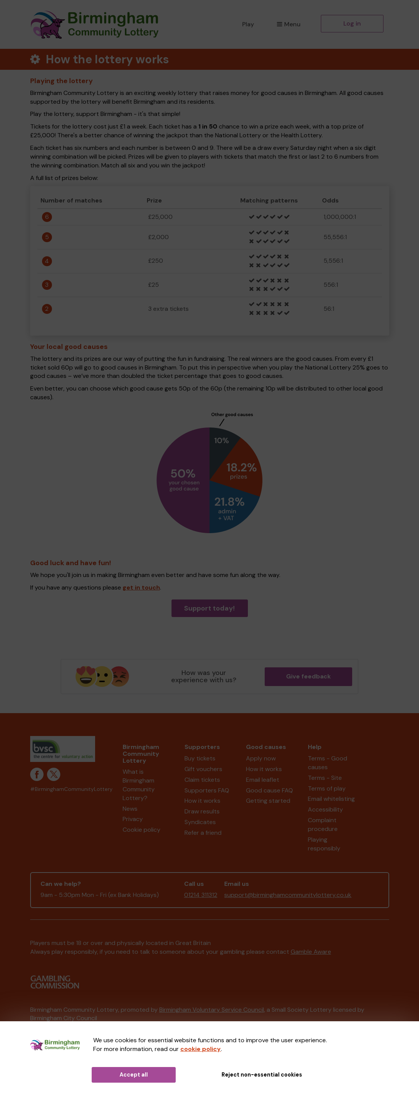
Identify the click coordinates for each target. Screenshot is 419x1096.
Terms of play (327, 788)
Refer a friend (203, 833)
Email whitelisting (331, 799)
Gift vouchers (203, 769)
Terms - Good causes (327, 762)
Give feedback (308, 676)
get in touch (141, 587)
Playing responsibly (324, 844)
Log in (352, 23)
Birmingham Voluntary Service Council (211, 1010)
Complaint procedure (323, 824)
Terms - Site (325, 778)
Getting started (268, 801)
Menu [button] (288, 24)
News (130, 809)
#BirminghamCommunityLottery (71, 789)
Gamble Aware (311, 952)
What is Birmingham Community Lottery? (139, 785)
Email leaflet (262, 780)
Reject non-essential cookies (262, 1074)
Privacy (133, 819)
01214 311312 (200, 895)
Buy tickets (199, 758)
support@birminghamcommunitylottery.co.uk (287, 895)
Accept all (134, 1074)
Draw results (202, 811)
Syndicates (200, 822)
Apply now (261, 758)
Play (248, 24)
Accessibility (325, 809)
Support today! (209, 608)
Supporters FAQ (206, 790)
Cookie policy (141, 830)
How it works (202, 801)
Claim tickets (202, 780)
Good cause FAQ (269, 790)
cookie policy (200, 1049)
